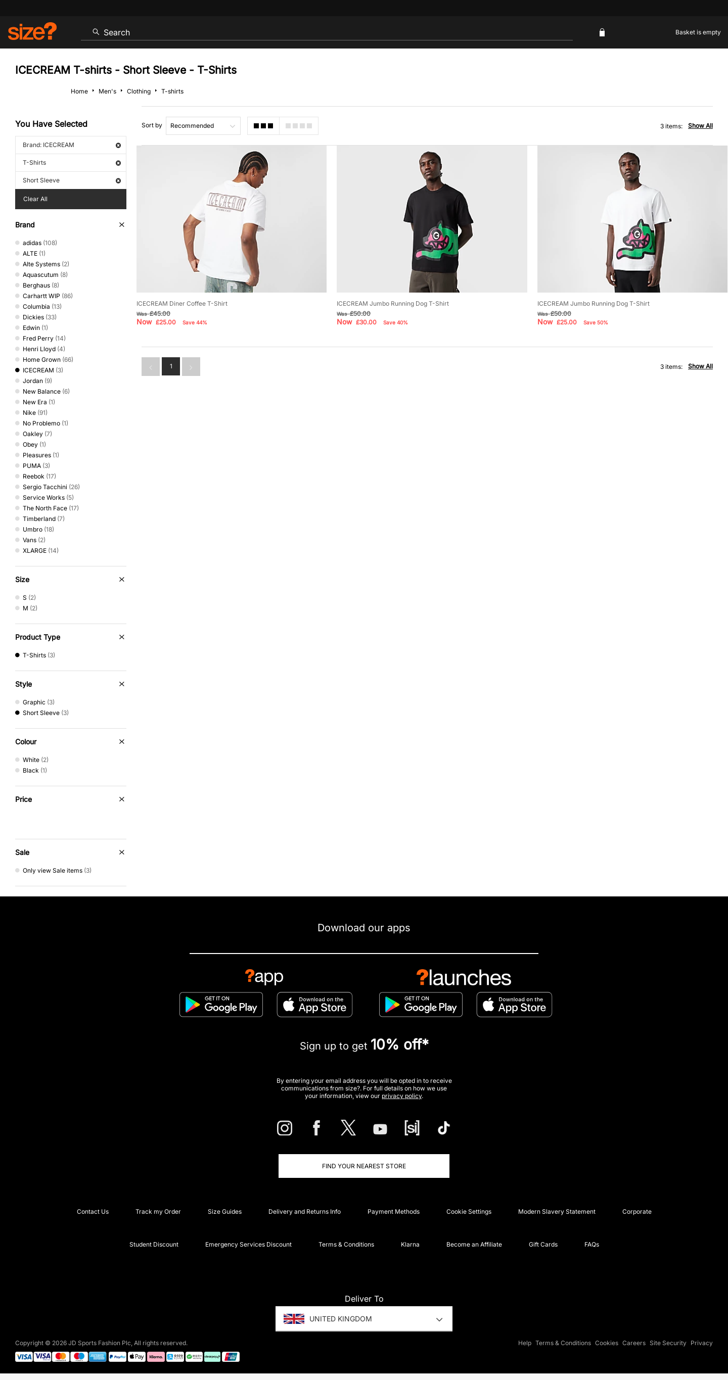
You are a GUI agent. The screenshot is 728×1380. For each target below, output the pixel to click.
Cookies (606, 1343)
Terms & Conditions (346, 1244)
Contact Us (93, 1211)
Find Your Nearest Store (364, 1166)
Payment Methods (394, 1211)
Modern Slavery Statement (557, 1211)
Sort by (152, 125)
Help (524, 1343)
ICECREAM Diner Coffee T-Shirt (182, 303)
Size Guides (225, 1211)
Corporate (637, 1211)
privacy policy (402, 1096)
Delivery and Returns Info (304, 1211)
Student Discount (153, 1244)
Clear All (35, 199)
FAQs (591, 1244)
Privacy (702, 1343)
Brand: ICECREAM (72, 145)
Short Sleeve (72, 180)
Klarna (410, 1244)
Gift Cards (543, 1244)
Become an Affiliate (474, 1244)
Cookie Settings (468, 1211)
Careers (634, 1343)
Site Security (668, 1343)
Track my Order (158, 1211)
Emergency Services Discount (248, 1244)
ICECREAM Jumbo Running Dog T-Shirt (393, 303)
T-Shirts (72, 162)
